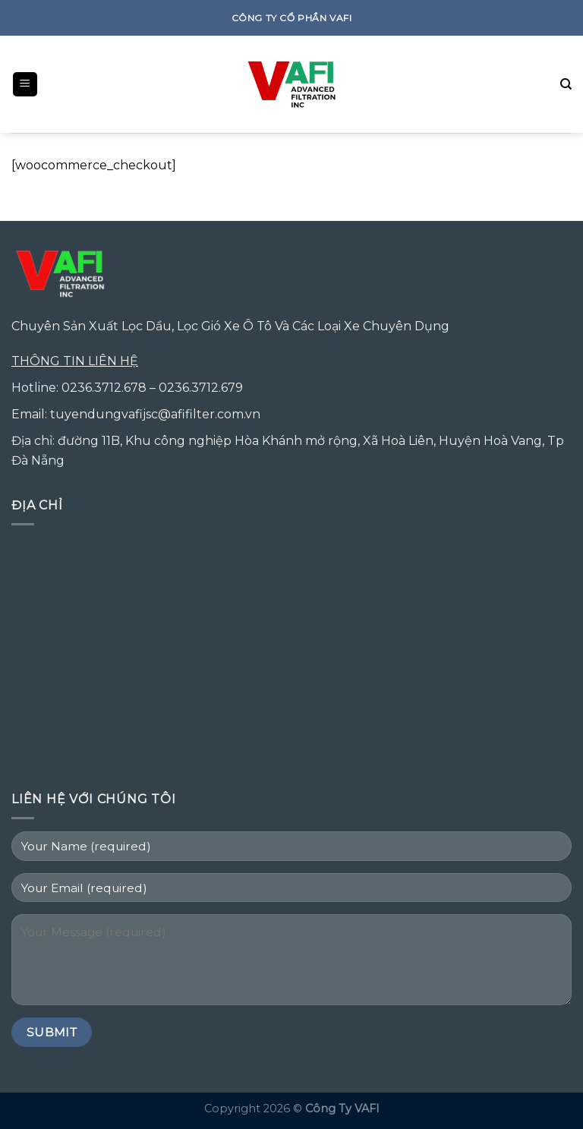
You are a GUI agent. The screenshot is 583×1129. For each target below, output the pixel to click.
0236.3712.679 (201, 387)
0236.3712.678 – (110, 387)
